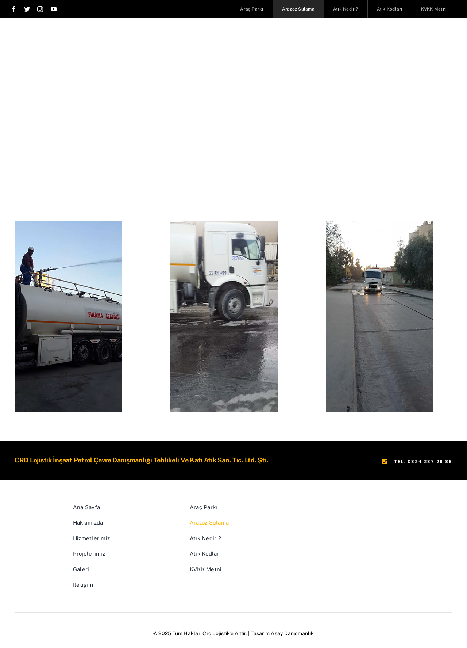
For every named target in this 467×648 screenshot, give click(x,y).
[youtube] (54, 9)
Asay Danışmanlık (292, 633)
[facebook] (14, 9)
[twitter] (27, 9)
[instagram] (40, 9)
